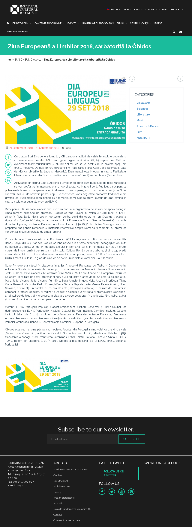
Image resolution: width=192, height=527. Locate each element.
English (112, 9)
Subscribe (131, 439)
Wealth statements (63, 497)
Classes (127, 9)
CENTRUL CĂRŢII (139, 23)
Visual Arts (143, 102)
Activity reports (61, 486)
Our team (58, 475)
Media (151, 9)
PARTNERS (175, 9)
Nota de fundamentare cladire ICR (72, 509)
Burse (158, 23)
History (57, 492)
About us (138, 9)
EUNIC (120, 23)
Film (139, 132)
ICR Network (20, 23)
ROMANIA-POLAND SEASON (98, 23)
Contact (163, 9)
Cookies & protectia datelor (68, 520)
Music (140, 120)
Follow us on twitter (114, 473)
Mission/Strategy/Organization (70, 469)
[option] (38, 375)
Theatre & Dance (147, 126)
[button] (123, 79)
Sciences (142, 108)
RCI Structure (60, 480)
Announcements (17, 31)
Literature (143, 114)
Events (72, 23)
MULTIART (143, 137)
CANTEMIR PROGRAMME (48, 23)
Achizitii (57, 503)
